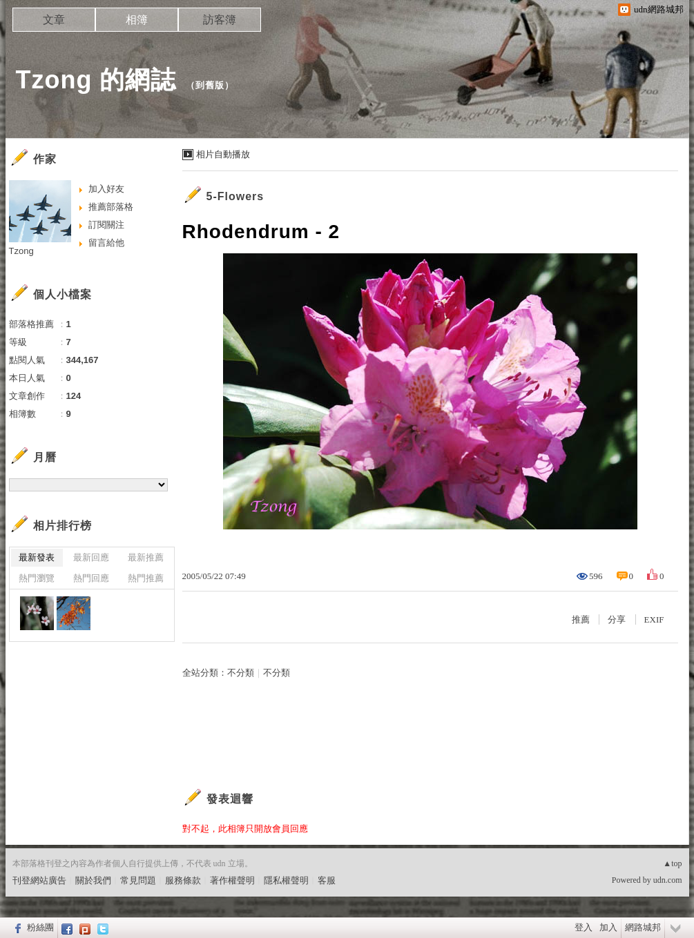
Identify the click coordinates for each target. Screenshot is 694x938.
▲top (672, 863)
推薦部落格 (110, 207)
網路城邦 (643, 927)
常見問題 (138, 880)
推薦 (581, 619)
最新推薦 (146, 557)
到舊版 (209, 85)
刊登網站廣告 (39, 880)
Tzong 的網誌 (96, 80)
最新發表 (37, 557)
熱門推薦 (146, 578)
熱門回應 (91, 578)
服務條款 (183, 880)
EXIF (654, 619)
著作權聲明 (232, 880)
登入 (583, 927)
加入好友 (106, 189)
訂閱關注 (106, 224)
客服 (327, 880)
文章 (54, 20)
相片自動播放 (223, 154)
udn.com (667, 880)
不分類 (240, 672)
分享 (617, 619)
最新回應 (91, 557)
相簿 (137, 20)
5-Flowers (235, 196)
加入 (608, 927)
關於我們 (93, 880)
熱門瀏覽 (37, 578)
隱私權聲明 (286, 880)
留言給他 (106, 242)
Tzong (21, 251)
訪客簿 (219, 20)
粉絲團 (40, 927)
